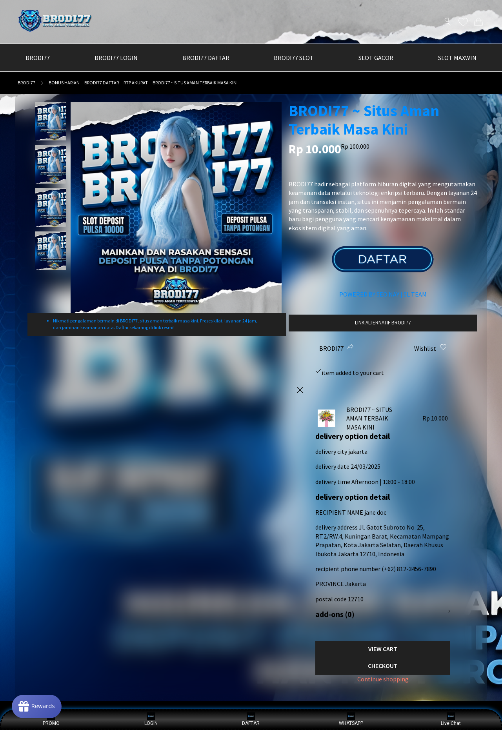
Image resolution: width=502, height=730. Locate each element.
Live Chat (451, 719)
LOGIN (151, 719)
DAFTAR (251, 719)
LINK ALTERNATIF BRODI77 (383, 322)
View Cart (382, 649)
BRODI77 (26, 83)
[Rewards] (37, 706)
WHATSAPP (351, 719)
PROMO (51, 719)
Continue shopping (383, 679)
